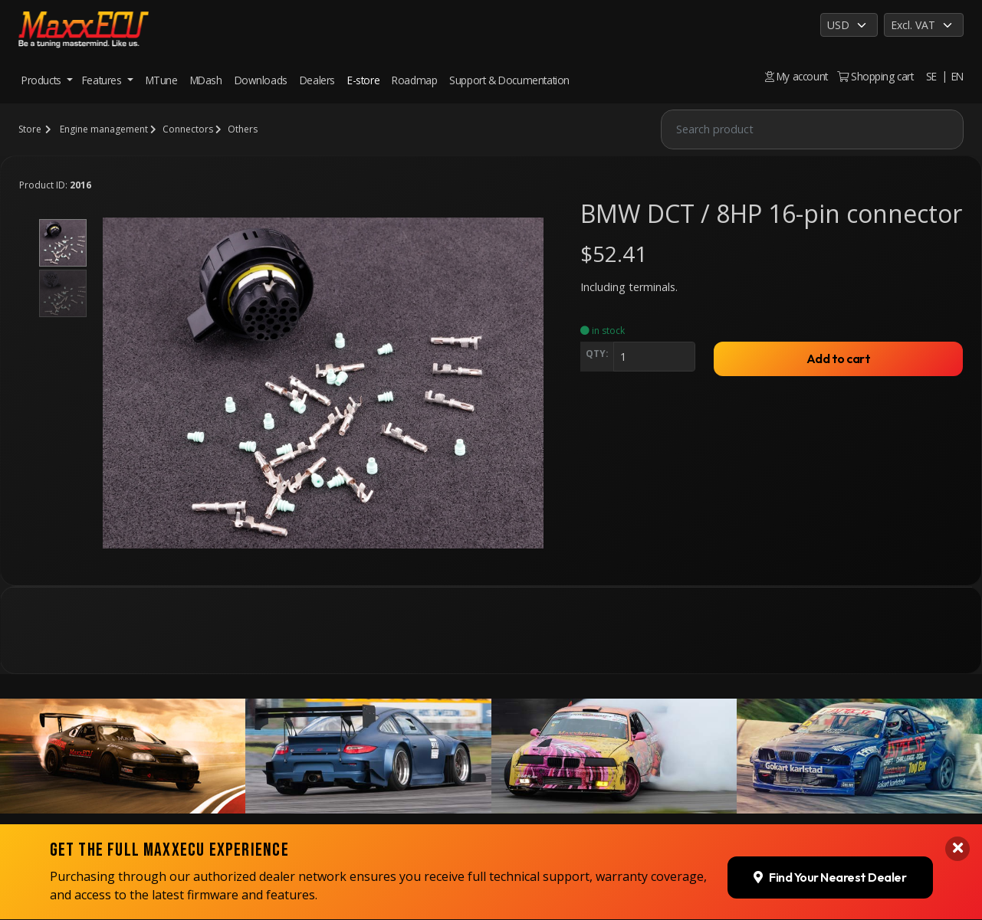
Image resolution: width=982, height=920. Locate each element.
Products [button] (42, 80)
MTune (162, 80)
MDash (206, 80)
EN (957, 76)
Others (243, 129)
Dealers (317, 80)
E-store (363, 80)
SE (931, 76)
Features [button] (103, 80)
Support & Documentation (509, 80)
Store (29, 129)
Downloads (261, 80)
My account (796, 76)
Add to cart (838, 358)
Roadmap (414, 80)
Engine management (104, 129)
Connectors (188, 129)
